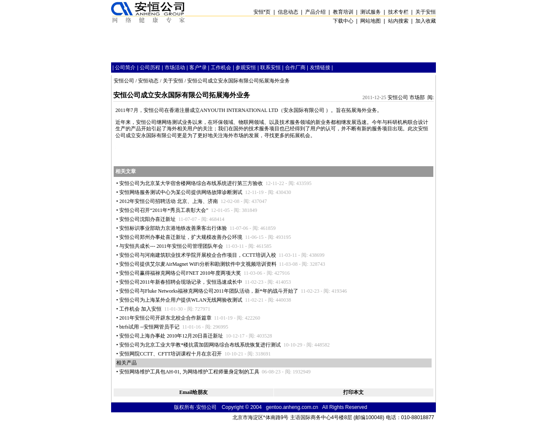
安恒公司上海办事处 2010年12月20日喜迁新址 (171, 336)
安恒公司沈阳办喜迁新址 (147, 219)
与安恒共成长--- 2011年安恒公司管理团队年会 (171, 246)
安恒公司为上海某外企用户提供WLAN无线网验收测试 (180, 300)
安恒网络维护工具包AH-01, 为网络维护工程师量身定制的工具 (189, 372)
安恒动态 (148, 81)
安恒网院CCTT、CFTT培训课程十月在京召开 (170, 354)
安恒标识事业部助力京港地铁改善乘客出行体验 (173, 228)
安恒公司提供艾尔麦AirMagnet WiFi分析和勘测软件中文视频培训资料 (197, 264)
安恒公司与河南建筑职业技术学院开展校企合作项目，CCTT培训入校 (197, 255)
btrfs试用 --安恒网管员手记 (149, 327)
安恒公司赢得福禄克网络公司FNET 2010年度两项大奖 (180, 273)
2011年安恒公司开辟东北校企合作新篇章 (165, 318)
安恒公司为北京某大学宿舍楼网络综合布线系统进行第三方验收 (191, 183)
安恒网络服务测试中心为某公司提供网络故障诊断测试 (180, 192)
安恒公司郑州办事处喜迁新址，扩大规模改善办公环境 (180, 237)
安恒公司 (124, 81)
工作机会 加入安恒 (140, 309)
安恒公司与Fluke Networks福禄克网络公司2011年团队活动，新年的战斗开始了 (208, 291)
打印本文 (353, 392)
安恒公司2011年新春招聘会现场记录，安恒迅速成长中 (180, 282)
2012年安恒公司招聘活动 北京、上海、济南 (168, 201)
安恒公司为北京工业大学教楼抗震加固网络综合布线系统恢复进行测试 (200, 345)
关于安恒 (173, 81)
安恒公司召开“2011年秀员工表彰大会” (163, 210)
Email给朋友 (193, 392)
